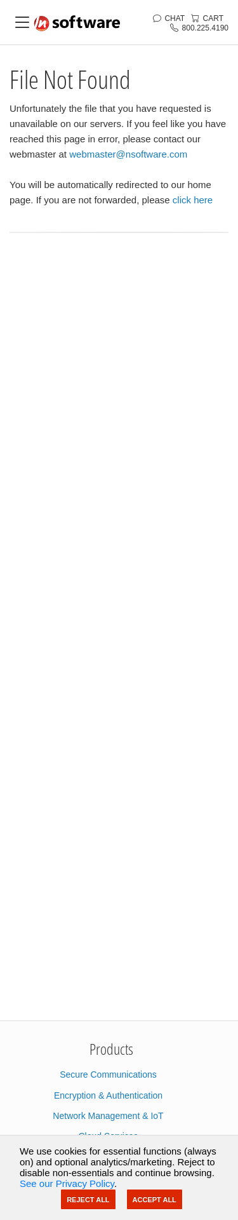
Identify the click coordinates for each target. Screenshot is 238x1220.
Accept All (154, 1199)
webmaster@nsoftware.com (128, 154)
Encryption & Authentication (108, 1095)
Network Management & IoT (108, 1116)
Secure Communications (108, 1074)
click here (193, 199)
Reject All (88, 1199)
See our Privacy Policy (67, 1183)
